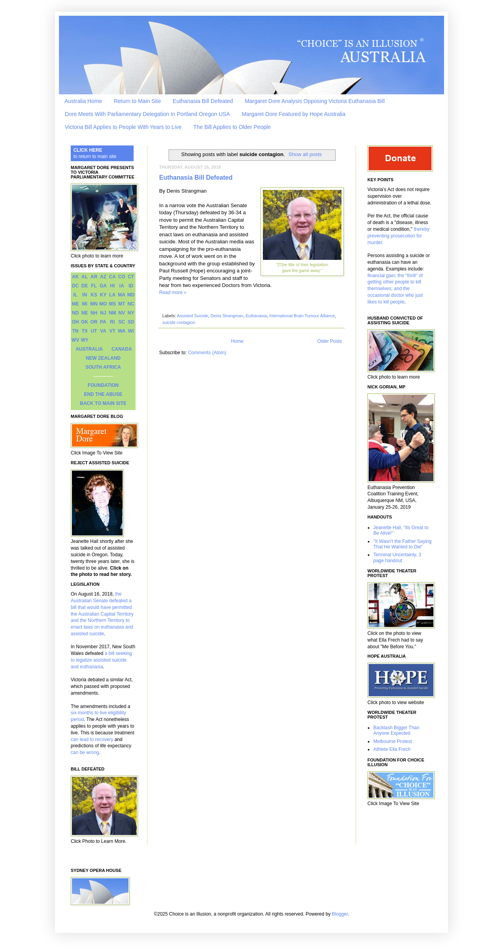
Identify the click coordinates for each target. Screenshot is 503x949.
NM (112, 313)
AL (84, 277)
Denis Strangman (226, 315)
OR (93, 322)
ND (75, 313)
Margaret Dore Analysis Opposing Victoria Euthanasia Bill (315, 101)
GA (102, 286)
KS (94, 295)
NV (121, 313)
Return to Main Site (137, 101)
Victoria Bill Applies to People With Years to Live (123, 127)
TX (85, 331)
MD (131, 295)
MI (84, 304)
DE (84, 286)
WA (121, 331)
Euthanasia (256, 315)
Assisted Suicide (192, 315)
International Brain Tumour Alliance (302, 315)
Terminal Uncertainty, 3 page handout (397, 557)
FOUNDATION (103, 385)
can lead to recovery (92, 739)
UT (94, 331)
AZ (103, 277)
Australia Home (83, 101)
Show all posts (305, 154)
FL (94, 286)
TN (75, 331)
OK (84, 322)
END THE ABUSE (103, 394)
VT (112, 331)
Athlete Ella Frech (392, 749)
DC (75, 286)
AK (75, 277)
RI (112, 322)
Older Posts (329, 341)
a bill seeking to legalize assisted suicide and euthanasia (101, 660)
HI (112, 286)
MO (103, 304)
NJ (103, 313)
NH (93, 313)
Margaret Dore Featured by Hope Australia (293, 114)
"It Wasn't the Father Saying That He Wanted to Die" (402, 544)
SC (121, 322)
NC (131, 304)
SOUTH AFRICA (103, 367)
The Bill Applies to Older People (232, 127)
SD (131, 322)
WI (131, 331)
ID (131, 286)
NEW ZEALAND (103, 358)
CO (121, 277)
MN (94, 304)
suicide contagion (178, 322)
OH (75, 322)
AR (93, 277)
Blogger (340, 914)
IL (75, 295)
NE (84, 313)
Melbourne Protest (392, 741)
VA (103, 331)
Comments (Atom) (207, 352)
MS (112, 304)
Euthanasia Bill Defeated (203, 101)
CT (131, 277)
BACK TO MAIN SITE (103, 403)
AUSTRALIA (89, 349)
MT (121, 304)
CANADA (122, 349)
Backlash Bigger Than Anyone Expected (396, 730)
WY (84, 340)
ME (75, 304)
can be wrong (85, 752)
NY (131, 313)
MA (121, 295)
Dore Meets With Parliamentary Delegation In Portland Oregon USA (147, 114)
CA (112, 277)
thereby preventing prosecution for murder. (398, 235)
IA (121, 286)
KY (103, 295)
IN (84, 295)
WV (75, 340)
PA (103, 322)
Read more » (172, 292)
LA (112, 295)
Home (237, 341)
